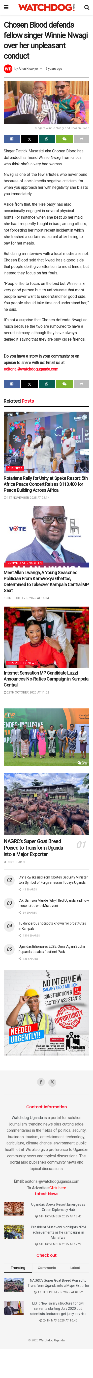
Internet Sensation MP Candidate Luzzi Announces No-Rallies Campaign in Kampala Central (46, 679)
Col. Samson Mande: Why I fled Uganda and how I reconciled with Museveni (54, 903)
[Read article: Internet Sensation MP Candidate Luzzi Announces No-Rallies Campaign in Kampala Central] (46, 637)
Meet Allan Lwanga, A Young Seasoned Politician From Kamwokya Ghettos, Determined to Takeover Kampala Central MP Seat (46, 581)
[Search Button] (86, 7)
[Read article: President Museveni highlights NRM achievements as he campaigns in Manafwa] (14, 1232)
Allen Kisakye (28, 68)
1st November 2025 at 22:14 (26, 498)
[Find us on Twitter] (52, 1083)
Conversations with (25, 563)
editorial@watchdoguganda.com (31, 369)
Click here (57, 1188)
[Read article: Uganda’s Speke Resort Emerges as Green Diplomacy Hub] (14, 1209)
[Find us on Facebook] (41, 1082)
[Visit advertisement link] (46, 737)
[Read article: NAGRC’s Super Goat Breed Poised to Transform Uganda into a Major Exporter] (46, 804)
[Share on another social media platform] (81, 139)
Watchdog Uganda (27, 1118)
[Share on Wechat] (64, 139)
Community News (22, 663)
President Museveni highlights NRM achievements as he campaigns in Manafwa (58, 1232)
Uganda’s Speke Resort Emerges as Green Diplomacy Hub (58, 1207)
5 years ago (54, 68)
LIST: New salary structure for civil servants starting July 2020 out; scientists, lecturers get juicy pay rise (58, 1308)
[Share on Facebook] (12, 139)
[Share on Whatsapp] (47, 139)
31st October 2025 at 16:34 (26, 598)
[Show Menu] (6, 7)
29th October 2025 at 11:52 (26, 692)
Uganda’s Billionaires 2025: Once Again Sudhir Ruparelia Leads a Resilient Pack (52, 949)
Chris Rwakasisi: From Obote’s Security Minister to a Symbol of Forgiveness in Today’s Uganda (53, 880)
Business (15, 468)
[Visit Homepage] (46, 7)
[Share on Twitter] (29, 139)
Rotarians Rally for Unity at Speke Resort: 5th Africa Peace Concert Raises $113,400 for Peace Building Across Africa (46, 484)
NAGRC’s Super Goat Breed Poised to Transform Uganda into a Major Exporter (33, 848)
